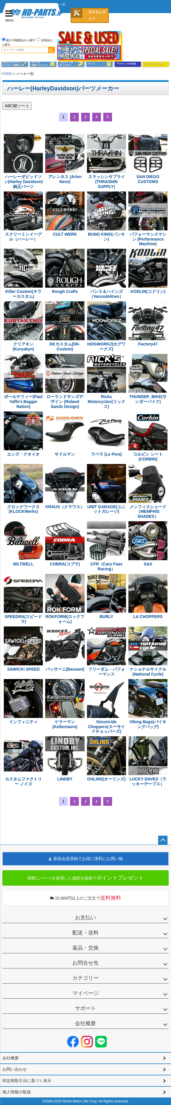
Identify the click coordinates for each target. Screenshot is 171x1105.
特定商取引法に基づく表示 (26, 1080)
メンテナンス (15, 64)
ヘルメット (71, 64)
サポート (85, 1008)
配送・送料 (85, 933)
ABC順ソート (17, 105)
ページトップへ (162, 840)
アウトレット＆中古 (128, 64)
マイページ (85, 993)
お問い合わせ (14, 1069)
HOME (6, 74)
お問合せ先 (85, 963)
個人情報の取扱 (16, 1092)
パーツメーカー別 (156, 64)
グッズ (99, 64)
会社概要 (85, 1023)
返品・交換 (85, 948)
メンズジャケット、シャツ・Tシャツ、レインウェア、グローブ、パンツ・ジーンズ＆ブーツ (43, 64)
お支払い (85, 917)
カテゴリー (85, 978)
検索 (51, 50)
